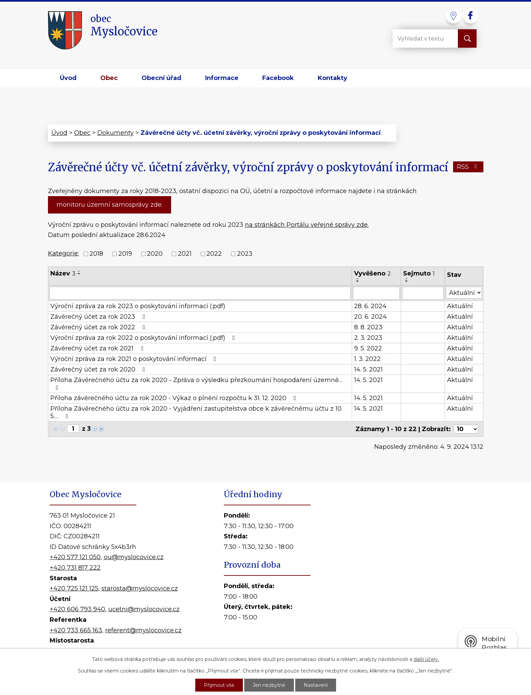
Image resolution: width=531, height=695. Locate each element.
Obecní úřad (161, 78)
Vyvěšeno (372, 273)
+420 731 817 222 (75, 567)
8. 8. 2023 (368, 327)
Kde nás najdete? (403, 577)
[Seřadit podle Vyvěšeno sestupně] (358, 281)
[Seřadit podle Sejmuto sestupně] (407, 281)
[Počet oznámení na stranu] (466, 429)
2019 (125, 253)
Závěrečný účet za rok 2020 (99, 369)
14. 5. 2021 (368, 369)
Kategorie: (63, 253)
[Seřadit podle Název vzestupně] (79, 271)
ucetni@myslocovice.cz (144, 609)
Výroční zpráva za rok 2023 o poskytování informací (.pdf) (137, 306)
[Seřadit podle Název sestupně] (79, 273)
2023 (244, 253)
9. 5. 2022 (368, 348)
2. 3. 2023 (368, 338)
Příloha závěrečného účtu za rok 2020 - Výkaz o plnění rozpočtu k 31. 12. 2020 (174, 398)
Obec (109, 78)
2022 (214, 253)
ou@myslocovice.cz (134, 557)
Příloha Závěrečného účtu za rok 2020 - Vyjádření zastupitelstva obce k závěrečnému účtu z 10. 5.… (196, 412)
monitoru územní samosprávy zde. (109, 204)
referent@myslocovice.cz (143, 630)
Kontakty (332, 78)
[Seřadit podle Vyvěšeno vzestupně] (358, 278)
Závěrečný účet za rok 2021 (98, 348)
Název (63, 273)
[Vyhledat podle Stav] (464, 293)
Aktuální (460, 306)
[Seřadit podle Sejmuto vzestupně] (407, 278)
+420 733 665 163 (76, 630)
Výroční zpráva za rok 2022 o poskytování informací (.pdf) (144, 338)
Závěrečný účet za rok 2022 (99, 327)
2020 (155, 253)
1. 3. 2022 (367, 359)
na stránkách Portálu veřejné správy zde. (307, 224)
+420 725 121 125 (74, 588)
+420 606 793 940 (77, 609)
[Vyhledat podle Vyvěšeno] (376, 293)
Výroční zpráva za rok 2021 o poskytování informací (134, 359)
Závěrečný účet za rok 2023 (99, 316)
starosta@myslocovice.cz (139, 588)
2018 (96, 253)
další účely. (426, 659)
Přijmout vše (219, 685)
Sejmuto (419, 273)
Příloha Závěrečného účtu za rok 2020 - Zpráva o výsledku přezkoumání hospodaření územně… (196, 383)
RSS (468, 167)
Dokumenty (115, 133)
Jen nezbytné (269, 685)
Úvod (68, 78)
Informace (221, 78)
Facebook (278, 78)
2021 (185, 253)
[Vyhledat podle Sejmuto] (423, 293)
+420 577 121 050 (75, 557)
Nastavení (316, 685)
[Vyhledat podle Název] (200, 293)
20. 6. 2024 (370, 316)
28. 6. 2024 (370, 306)
